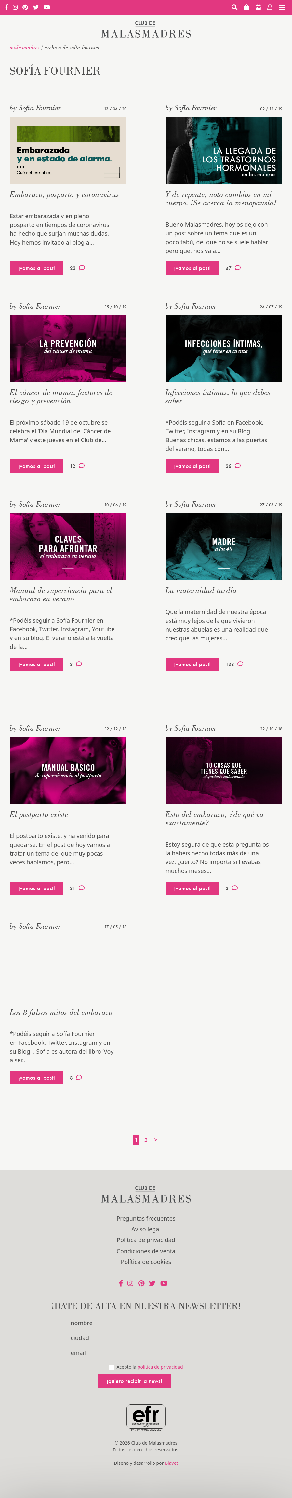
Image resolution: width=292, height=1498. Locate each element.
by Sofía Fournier (35, 107)
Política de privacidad (146, 1240)
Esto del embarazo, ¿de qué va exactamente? (215, 818)
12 (77, 466)
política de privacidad (160, 1367)
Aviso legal (146, 1229)
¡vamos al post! (36, 267)
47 (233, 268)
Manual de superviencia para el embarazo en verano (61, 594)
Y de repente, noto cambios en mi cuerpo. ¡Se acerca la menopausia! (221, 198)
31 (77, 888)
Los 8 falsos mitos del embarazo (61, 1012)
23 (77, 268)
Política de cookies (146, 1262)
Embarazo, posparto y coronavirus (64, 194)
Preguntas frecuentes (145, 1218)
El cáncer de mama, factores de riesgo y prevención (61, 396)
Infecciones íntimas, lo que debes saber (218, 396)
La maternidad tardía (201, 590)
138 (234, 664)
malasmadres (25, 47)
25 (233, 466)
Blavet (171, 1463)
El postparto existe (39, 814)
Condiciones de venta (146, 1251)
